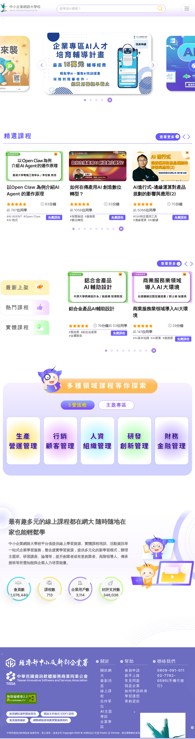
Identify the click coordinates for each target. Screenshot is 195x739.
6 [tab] (103, 230)
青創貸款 (132, 702)
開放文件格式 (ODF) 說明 (59, 714)
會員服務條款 (17, 720)
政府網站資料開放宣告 (22, 714)
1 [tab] (86, 101)
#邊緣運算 (139, 220)
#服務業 (90, 216)
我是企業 (132, 686)
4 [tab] (103, 101)
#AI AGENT (14, 216)
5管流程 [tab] (77, 405)
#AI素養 (156, 338)
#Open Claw (31, 216)
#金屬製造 (75, 336)
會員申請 (132, 671)
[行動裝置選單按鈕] (186, 8)
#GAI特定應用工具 (145, 216)
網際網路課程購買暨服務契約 (50, 720)
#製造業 (74, 332)
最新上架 (17, 288)
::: (3, 18)
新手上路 (132, 676)
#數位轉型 (76, 220)
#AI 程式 (12, 220)
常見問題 (132, 681)
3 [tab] (97, 101)
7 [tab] (108, 230)
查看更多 (167, 137)
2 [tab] (91, 101)
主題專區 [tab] (116, 405)
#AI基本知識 (141, 338)
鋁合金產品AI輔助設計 (91, 309)
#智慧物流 (76, 216)
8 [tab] (114, 230)
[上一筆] (43, 65)
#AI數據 (153, 220)
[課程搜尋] (106, 8)
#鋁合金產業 (89, 332)
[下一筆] (152, 65)
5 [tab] (97, 230)
